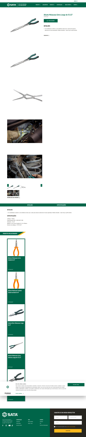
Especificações (61, 205)
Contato (75, 4)
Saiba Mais (46, 35)
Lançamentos (45, 4)
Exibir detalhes (19, 434)
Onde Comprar (68, 4)
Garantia (41, 421)
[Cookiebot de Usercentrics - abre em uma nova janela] (8, 435)
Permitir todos (76, 425)
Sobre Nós (52, 4)
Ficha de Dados (52, 20)
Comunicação (59, 4)
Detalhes (30, 205)
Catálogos (17, 421)
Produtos (38, 4)
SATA (29, 419)
